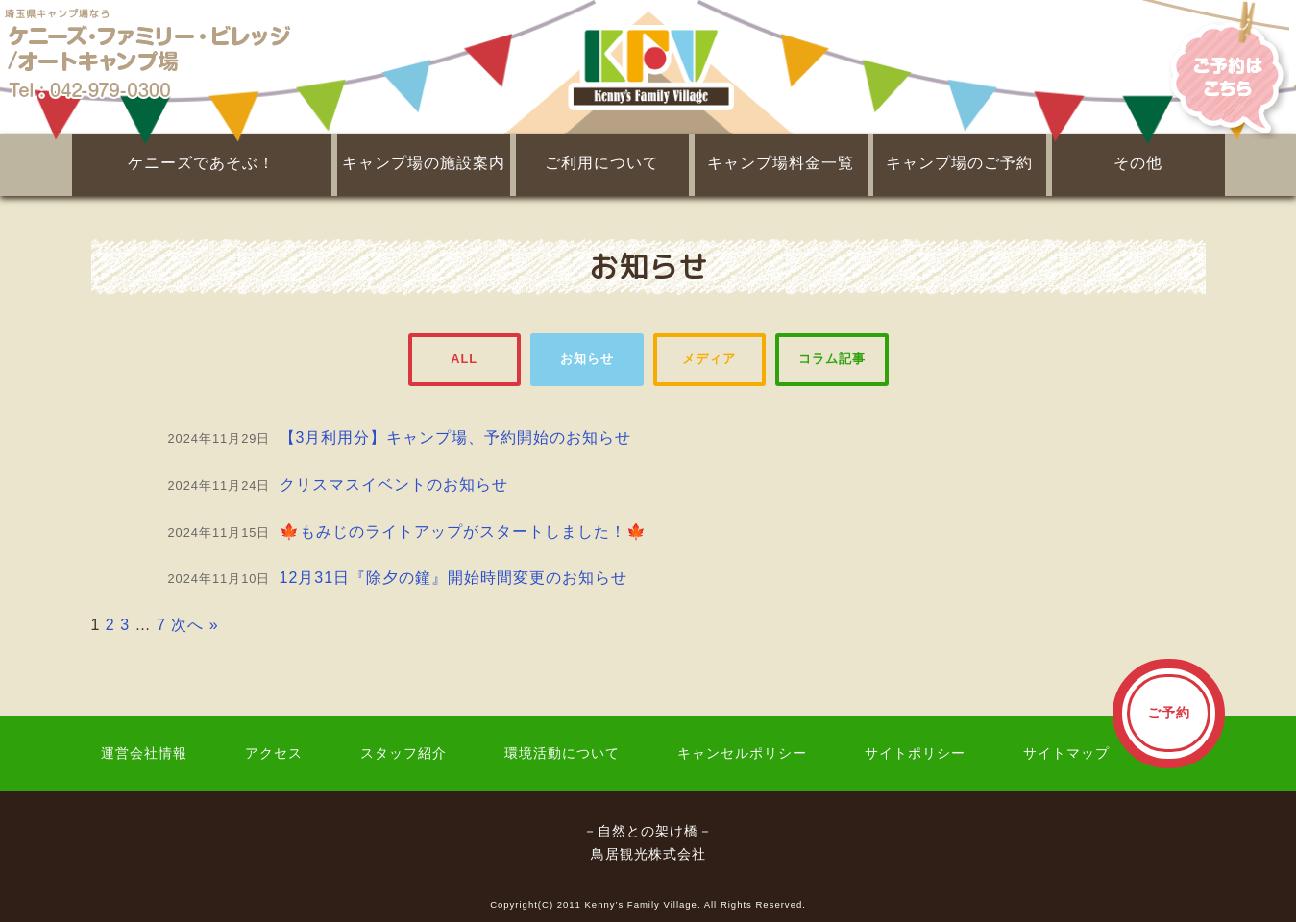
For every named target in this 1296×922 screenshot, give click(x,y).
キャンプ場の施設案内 (423, 163)
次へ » (194, 625)
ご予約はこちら (1215, 67)
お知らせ (587, 359)
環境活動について (562, 753)
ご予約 (1168, 713)
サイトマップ (1066, 753)
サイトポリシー (915, 753)
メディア (709, 359)
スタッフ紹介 (403, 753)
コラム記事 (832, 359)
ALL (464, 359)
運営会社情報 (144, 753)
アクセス (274, 753)
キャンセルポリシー (742, 753)
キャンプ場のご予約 (959, 163)
